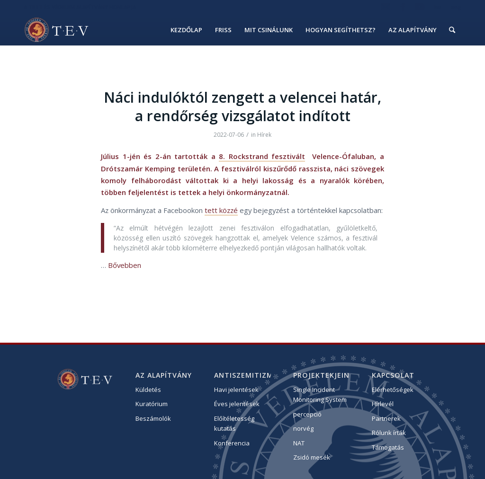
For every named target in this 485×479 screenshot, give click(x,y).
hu (437, 6)
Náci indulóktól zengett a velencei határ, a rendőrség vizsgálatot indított (242, 106)
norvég (303, 428)
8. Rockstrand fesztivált (262, 156)
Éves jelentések (237, 403)
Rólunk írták (389, 432)
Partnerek (386, 418)
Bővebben (124, 265)
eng (456, 6)
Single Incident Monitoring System (320, 394)
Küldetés (148, 389)
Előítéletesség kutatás (234, 423)
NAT (299, 443)
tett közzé (221, 210)
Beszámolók (153, 418)
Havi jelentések (236, 389)
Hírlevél (383, 403)
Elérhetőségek (392, 389)
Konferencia (232, 443)
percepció (307, 414)
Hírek (264, 135)
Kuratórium (151, 403)
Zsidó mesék (311, 457)
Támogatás (388, 447)
